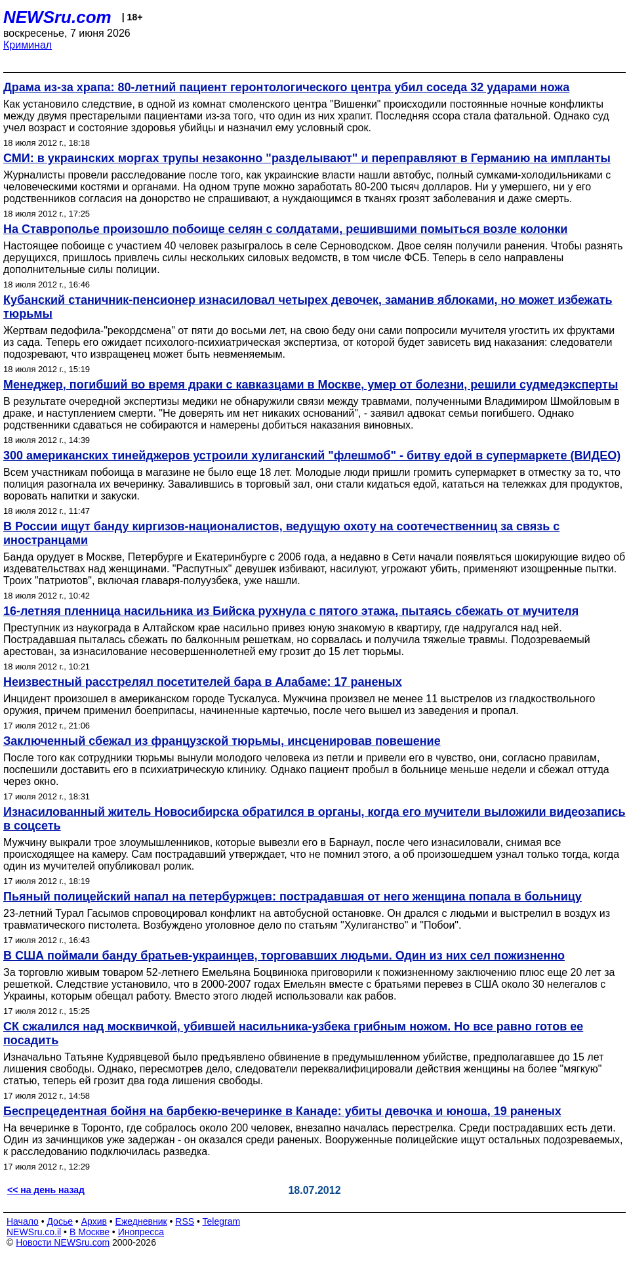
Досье (60, 1221)
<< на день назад (46, 1190)
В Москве (90, 1232)
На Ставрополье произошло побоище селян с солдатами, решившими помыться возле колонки (285, 229)
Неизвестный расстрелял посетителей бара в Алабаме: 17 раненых (202, 681)
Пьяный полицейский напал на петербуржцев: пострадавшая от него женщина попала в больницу (292, 896)
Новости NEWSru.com (63, 1242)
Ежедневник (141, 1221)
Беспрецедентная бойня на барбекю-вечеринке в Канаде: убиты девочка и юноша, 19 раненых (282, 1111)
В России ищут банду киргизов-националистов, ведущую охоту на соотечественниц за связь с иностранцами (281, 533)
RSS (184, 1221)
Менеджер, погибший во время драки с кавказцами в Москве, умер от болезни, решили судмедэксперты (310, 384)
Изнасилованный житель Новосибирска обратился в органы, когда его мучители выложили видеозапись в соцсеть (314, 818)
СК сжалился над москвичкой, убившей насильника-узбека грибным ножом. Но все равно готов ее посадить (293, 1033)
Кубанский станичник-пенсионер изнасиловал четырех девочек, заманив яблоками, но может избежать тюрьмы (308, 306)
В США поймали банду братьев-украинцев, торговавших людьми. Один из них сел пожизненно (284, 955)
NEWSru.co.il (34, 1232)
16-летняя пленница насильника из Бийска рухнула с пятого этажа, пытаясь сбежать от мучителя (290, 611)
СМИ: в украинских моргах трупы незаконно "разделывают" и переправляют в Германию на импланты (307, 158)
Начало (23, 1221)
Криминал (27, 45)
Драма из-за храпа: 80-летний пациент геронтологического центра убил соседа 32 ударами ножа (286, 87)
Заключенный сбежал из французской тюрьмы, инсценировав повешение (222, 741)
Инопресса (141, 1232)
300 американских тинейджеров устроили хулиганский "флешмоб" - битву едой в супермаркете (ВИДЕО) (311, 455)
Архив (94, 1221)
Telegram (222, 1221)
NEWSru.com (57, 17)
